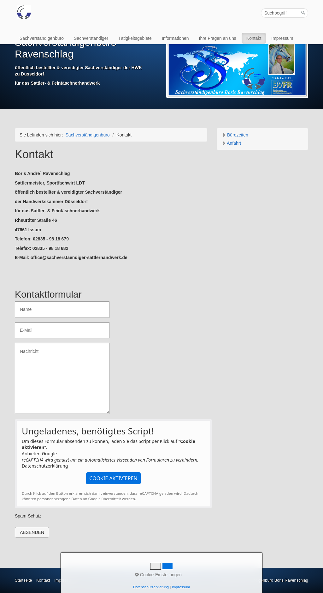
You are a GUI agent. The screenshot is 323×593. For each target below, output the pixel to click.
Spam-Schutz (28, 515)
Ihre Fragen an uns (217, 38)
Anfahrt (231, 143)
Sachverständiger (91, 38)
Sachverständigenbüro (42, 38)
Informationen (175, 38)
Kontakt (253, 38)
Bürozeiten (234, 134)
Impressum (282, 38)
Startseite (23, 580)
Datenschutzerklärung (45, 466)
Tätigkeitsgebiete (135, 38)
